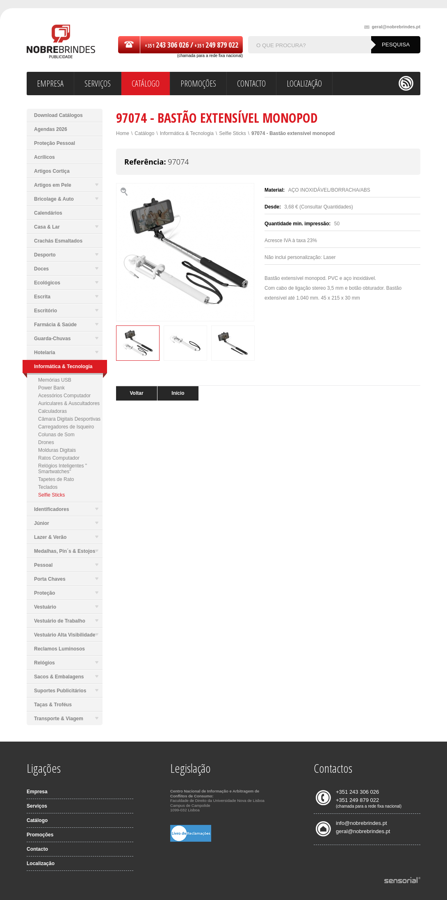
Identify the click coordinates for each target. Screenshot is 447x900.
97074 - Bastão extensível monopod (293, 133)
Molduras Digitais (57, 450)
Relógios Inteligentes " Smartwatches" (62, 468)
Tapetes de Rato (56, 479)
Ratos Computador (59, 458)
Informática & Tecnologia (187, 133)
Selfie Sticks (51, 495)
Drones (46, 442)
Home (122, 133)
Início (177, 393)
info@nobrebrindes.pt (361, 823)
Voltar (136, 393)
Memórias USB (54, 380)
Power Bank (51, 388)
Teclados (47, 487)
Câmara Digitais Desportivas (69, 419)
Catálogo (144, 133)
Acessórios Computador (64, 395)
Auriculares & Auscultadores (69, 403)
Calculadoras (52, 411)
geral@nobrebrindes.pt (392, 27)
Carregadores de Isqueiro (66, 427)
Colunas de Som (56, 434)
